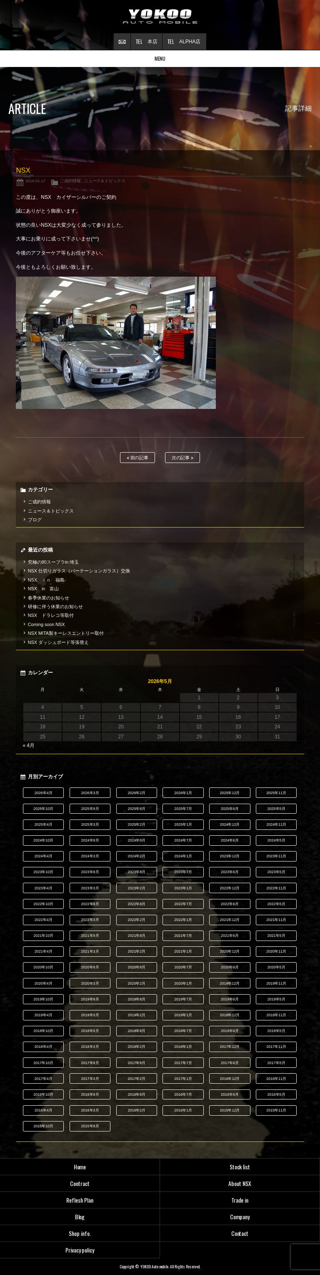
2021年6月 (230, 935)
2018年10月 (43, 1031)
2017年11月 (276, 1047)
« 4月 (28, 745)
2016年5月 (276, 1094)
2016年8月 (136, 1094)
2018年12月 (230, 1015)
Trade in (240, 1200)
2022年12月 (230, 888)
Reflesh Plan (79, 1200)
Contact (240, 1233)
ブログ (35, 519)
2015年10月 (43, 1126)
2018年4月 (43, 1047)
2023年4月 (43, 888)
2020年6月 (230, 967)
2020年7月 (183, 967)
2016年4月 (43, 1110)
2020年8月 (136, 967)
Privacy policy (80, 1249)
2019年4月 (43, 1015)
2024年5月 (276, 840)
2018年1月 (183, 1047)
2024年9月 (90, 840)
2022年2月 (136, 920)
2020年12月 (230, 951)
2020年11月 (276, 951)
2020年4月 (43, 983)
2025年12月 (230, 793)
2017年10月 (43, 1063)
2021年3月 (90, 951)
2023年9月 (90, 872)
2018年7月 (183, 1031)
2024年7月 (183, 840)
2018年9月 (90, 1031)
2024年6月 (230, 840)
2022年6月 (230, 904)
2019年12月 (230, 983)
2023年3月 (90, 888)
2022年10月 (43, 904)
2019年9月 (90, 999)
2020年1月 (183, 983)
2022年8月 (136, 904)
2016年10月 (43, 1094)
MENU (160, 58)
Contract (80, 1183)
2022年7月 (183, 904)
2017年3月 (90, 1079)
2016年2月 (136, 1110)
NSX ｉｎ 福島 (46, 579)
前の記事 (138, 457)
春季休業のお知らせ (48, 597)
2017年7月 (183, 1063)
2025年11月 (276, 793)
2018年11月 (276, 1015)
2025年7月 (183, 809)
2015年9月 (90, 1126)
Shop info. (80, 1233)
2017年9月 (90, 1063)
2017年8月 (136, 1063)
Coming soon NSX (46, 624)
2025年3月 (90, 824)
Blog (80, 1216)
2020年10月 (43, 967)
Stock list (240, 1166)
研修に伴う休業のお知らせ (55, 606)
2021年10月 (43, 935)
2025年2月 (136, 824)
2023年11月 (276, 856)
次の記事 (183, 457)
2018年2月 (136, 1047)
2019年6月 (230, 999)
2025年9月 (90, 809)
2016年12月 (230, 1079)
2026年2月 (136, 793)
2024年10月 (43, 840)
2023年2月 (136, 888)
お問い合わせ (122, 41)
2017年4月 (43, 1079)
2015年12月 (230, 1110)
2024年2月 (136, 856)
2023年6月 (230, 872)
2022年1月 (183, 920)
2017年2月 (136, 1079)
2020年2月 (136, 983)
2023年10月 (43, 872)
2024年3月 (90, 856)
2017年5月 (276, 1063)
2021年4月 (43, 951)
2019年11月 (276, 983)
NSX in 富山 (43, 588)
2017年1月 (183, 1079)
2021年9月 (90, 935)
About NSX (239, 1183)
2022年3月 (90, 920)
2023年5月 (276, 872)
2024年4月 (43, 856)
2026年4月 (43, 793)
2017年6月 (230, 1063)
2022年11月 (276, 888)
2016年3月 (90, 1110)
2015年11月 (276, 1110)
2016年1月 (183, 1110)
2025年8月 (136, 809)
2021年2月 (136, 951)
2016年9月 (90, 1094)
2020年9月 (90, 967)
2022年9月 (90, 904)
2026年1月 (183, 793)
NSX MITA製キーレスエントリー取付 (66, 633)
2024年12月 (230, 824)
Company (240, 1216)
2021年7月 (183, 935)
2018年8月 (136, 1031)
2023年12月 (230, 856)
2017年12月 (230, 1047)
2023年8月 (136, 872)
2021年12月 (230, 920)
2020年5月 (276, 967)
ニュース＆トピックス (105, 180)
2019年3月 (90, 1015)
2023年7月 (183, 872)
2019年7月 (183, 999)
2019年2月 (136, 1015)
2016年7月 (183, 1094)
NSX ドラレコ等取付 (51, 615)
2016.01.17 (35, 180)
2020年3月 (90, 983)
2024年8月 (136, 840)
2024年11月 (276, 824)
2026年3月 (90, 793)
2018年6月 (230, 1031)
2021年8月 (136, 935)
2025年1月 (183, 824)
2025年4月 (43, 824)
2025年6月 (230, 809)
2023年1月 (183, 888)
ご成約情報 (70, 180)
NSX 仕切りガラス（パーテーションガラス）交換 (79, 570)
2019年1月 (183, 1015)
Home (80, 1166)
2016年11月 (276, 1079)
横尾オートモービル (160, 16)
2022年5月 (276, 904)
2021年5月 (276, 935)
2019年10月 (43, 999)
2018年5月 (276, 1031)
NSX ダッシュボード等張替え (58, 642)
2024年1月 (183, 856)
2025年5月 (276, 809)
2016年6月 (230, 1094)
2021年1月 (183, 951)
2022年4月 (43, 920)
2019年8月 (136, 999)
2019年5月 (276, 999)
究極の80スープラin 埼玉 (53, 562)
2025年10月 (43, 809)
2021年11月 (276, 920)
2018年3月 (90, 1047)
